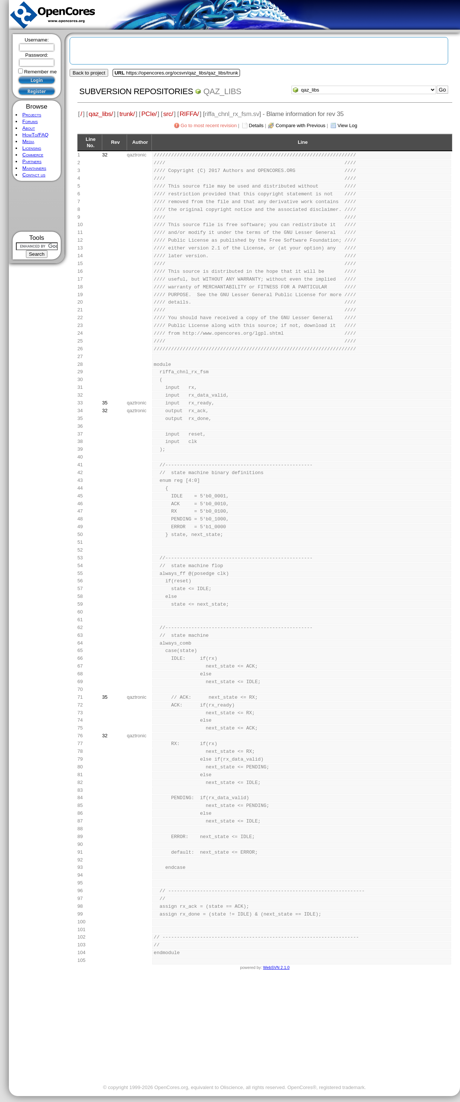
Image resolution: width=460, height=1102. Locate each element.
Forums (30, 121)
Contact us (33, 175)
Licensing (31, 148)
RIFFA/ (189, 114)
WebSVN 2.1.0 (276, 967)
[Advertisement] (37, 206)
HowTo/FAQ (35, 135)
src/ (168, 114)
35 (104, 403)
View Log (347, 125)
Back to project (89, 73)
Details (256, 125)
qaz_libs (222, 91)
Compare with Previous (300, 125)
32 (104, 155)
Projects (31, 115)
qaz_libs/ (101, 114)
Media (28, 141)
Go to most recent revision (209, 125)
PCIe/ (149, 114)
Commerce (32, 155)
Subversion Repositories (136, 91)
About (28, 128)
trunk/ (126, 114)
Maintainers (34, 168)
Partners (31, 161)
